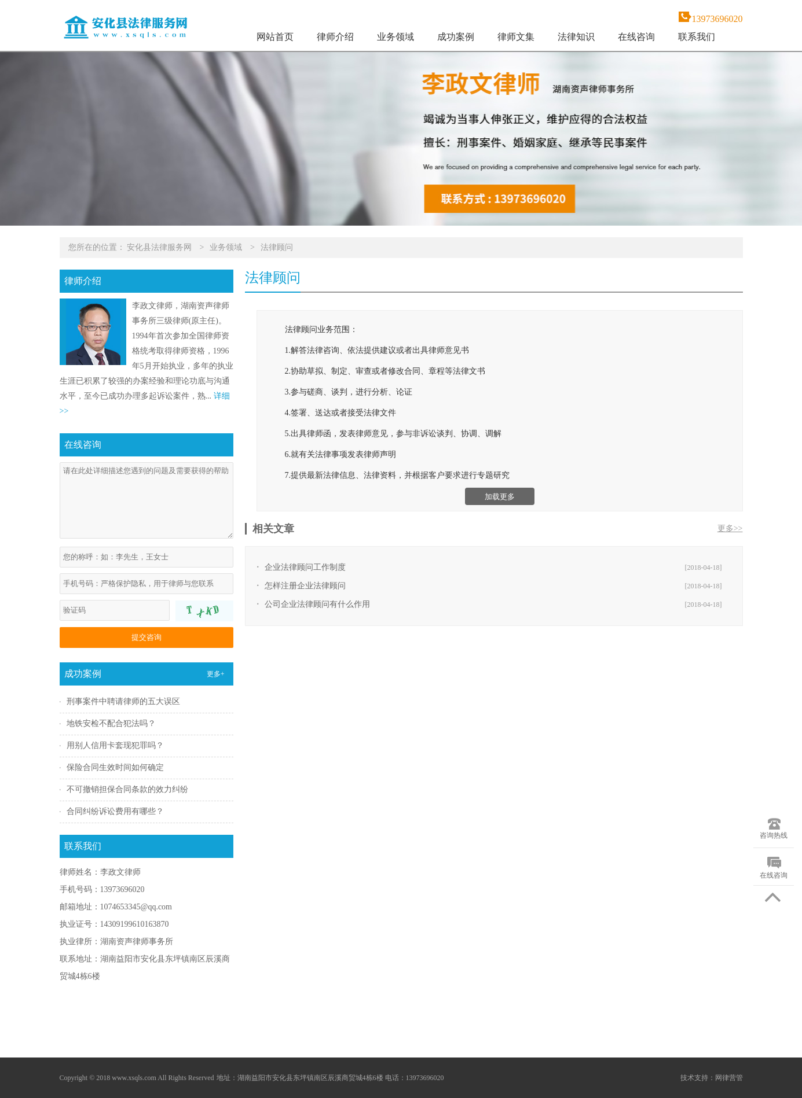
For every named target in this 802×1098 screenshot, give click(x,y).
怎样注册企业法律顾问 (305, 585)
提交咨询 (146, 637)
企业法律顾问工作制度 (305, 567)
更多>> (730, 528)
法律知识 (576, 37)
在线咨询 (636, 37)
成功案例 (455, 37)
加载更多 (500, 496)
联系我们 (696, 37)
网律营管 (729, 1078)
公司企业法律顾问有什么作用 (317, 604)
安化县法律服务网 (159, 247)
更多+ (216, 674)
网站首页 (275, 37)
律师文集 (515, 37)
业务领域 (395, 37)
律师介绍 (335, 37)
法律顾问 (277, 247)
